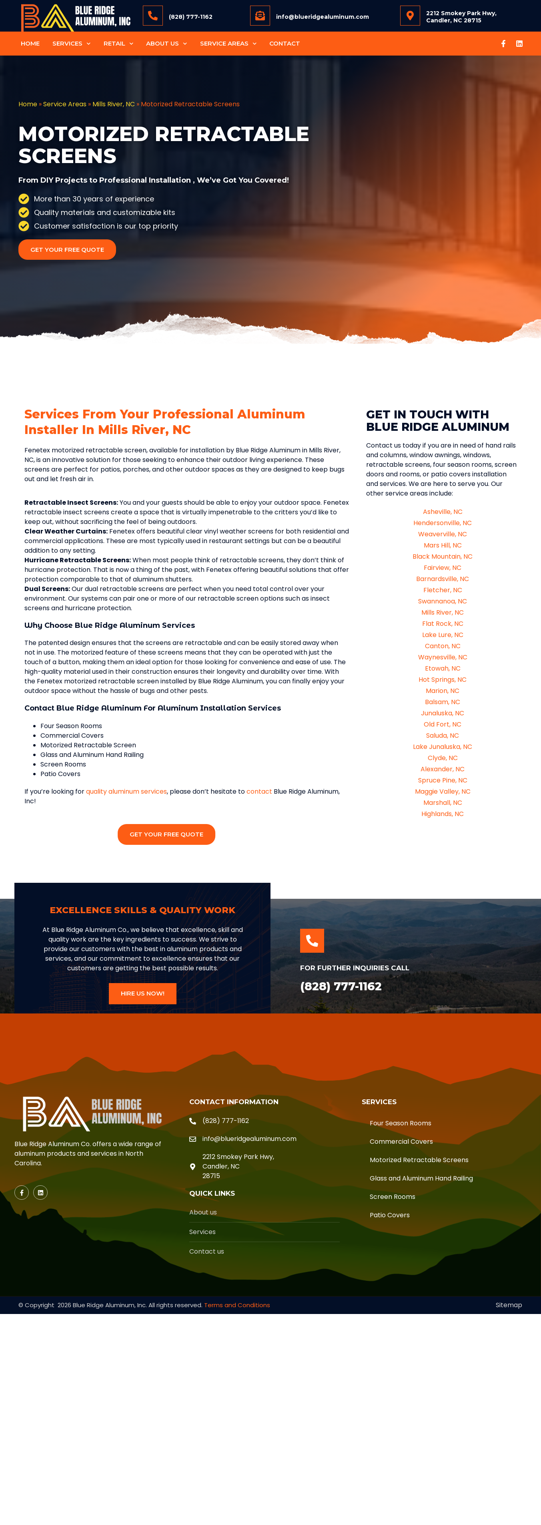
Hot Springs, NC (443, 679)
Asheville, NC (443, 511)
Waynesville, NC (442, 657)
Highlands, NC (442, 813)
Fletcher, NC (442, 590)
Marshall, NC (442, 802)
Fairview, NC (442, 567)
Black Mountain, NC (443, 556)
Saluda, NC (442, 735)
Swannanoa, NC (442, 601)
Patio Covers (390, 1215)
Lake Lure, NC (442, 634)
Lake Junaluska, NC (442, 746)
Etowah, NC (443, 668)
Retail (119, 44)
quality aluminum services (126, 791)
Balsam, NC (442, 702)
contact (259, 791)
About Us (166, 44)
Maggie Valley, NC (443, 791)
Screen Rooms (392, 1196)
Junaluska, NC (442, 713)
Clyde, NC (443, 757)
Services (71, 44)
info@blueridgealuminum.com (322, 16)
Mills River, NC (113, 104)
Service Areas (228, 44)
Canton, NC (443, 646)
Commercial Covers (401, 1141)
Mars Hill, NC (443, 545)
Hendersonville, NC (442, 523)
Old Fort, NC (442, 724)
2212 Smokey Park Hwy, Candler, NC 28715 (461, 17)
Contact (284, 43)
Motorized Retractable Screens (419, 1160)
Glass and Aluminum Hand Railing (421, 1178)
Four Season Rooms (400, 1123)
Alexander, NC (443, 769)
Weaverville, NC (442, 534)
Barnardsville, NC (442, 578)
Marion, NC (442, 690)
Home (30, 43)
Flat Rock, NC (442, 623)
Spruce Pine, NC (442, 780)
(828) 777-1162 (190, 16)
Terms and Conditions (237, 1305)
